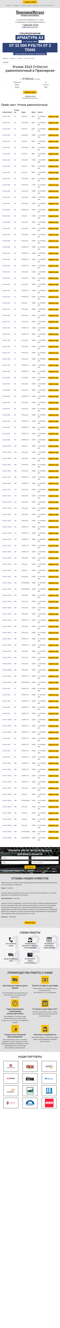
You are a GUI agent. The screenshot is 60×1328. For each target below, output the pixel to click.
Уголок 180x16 (7, 813)
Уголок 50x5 (6, 241)
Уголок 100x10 (7, 446)
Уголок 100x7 (6, 464)
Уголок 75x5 (6, 340)
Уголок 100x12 (7, 458)
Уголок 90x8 (6, 415)
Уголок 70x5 (6, 303)
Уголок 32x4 (6, 154)
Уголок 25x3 (6, 116)
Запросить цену (30, 92)
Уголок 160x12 (7, 601)
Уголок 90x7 (6, 409)
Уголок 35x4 (6, 172)
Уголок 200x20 (7, 670)
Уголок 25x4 (6, 129)
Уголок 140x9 (6, 570)
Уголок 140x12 (7, 564)
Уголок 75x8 (6, 359)
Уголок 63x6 (6, 284)
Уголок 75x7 (6, 353)
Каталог (16, 5)
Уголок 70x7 (6, 321)
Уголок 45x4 (6, 216)
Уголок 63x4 (6, 272)
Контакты (51, 5)
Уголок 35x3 (6, 166)
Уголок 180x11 (7, 626)
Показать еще (30, 923)
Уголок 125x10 (7, 502)
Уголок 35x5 (6, 185)
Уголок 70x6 (6, 315)
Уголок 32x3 (6, 141)
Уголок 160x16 (7, 614)
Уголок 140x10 (7, 558)
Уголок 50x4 (6, 234)
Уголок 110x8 (6, 496)
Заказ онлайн (26, 5)
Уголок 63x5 (6, 278)
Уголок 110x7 (6, 489)
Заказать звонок (30, 2)
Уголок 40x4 (6, 197)
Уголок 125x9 (6, 520)
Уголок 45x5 (6, 228)
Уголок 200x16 (7, 664)
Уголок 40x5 (6, 203)
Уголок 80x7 (6, 384)
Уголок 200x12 (7, 651)
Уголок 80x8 (6, 390)
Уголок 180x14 (7, 807)
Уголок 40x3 (6, 191)
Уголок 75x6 (6, 346)
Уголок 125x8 (6, 514)
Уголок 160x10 (7, 595)
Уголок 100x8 (6, 471)
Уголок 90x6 (6, 402)
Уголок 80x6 (6, 377)
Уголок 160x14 (7, 608)
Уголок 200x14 (7, 657)
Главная (8, 5)
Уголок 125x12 (7, 508)
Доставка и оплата (39, 5)
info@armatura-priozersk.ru (30, 27)
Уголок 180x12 (7, 632)
